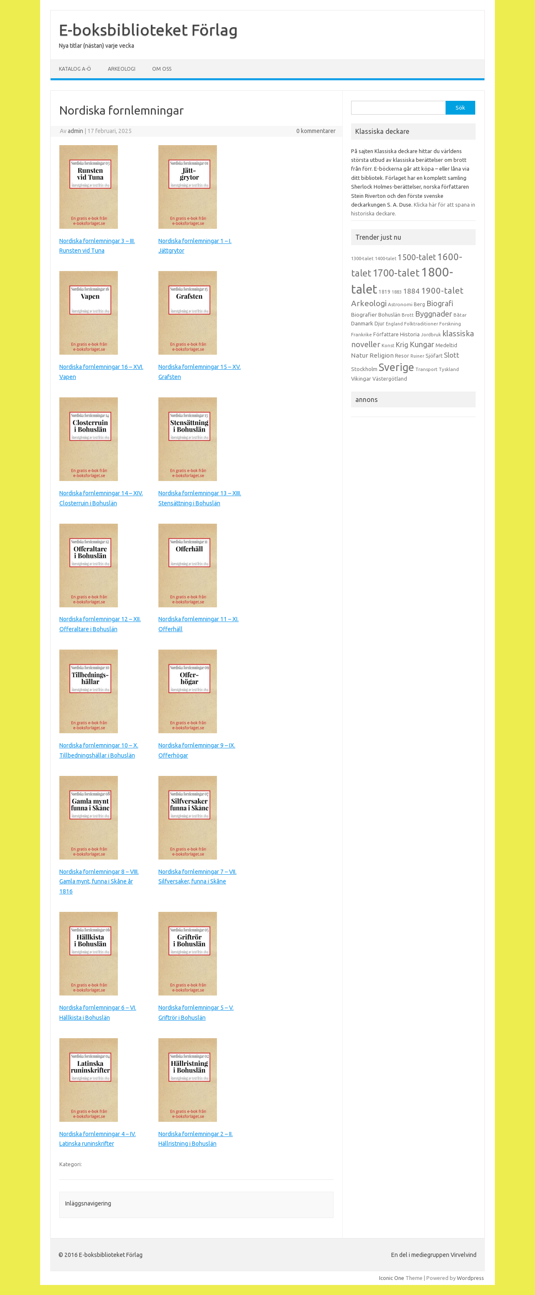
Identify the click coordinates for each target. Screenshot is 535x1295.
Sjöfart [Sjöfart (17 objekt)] (434, 355)
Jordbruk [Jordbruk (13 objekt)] (431, 334)
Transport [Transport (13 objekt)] (426, 369)
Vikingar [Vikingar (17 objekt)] (361, 378)
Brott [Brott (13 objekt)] (408, 314)
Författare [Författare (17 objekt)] (386, 334)
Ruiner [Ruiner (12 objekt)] (417, 355)
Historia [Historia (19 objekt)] (410, 334)
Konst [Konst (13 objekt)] (388, 345)
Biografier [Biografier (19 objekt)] (364, 314)
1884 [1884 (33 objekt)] (411, 291)
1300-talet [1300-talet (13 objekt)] (362, 258)
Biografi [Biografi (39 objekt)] (439, 303)
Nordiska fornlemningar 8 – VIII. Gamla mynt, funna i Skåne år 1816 (99, 881)
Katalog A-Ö (75, 69)
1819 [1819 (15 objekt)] (384, 291)
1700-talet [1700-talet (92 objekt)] (396, 272)
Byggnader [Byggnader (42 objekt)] (433, 314)
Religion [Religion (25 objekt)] (381, 355)
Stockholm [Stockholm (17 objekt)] (364, 369)
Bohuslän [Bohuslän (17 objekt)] (389, 314)
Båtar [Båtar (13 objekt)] (459, 314)
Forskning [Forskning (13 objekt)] (450, 323)
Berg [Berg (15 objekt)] (419, 304)
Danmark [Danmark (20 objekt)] (362, 323)
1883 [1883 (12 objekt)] (397, 291)
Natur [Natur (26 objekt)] (359, 355)
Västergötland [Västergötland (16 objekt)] (389, 378)
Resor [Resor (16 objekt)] (402, 355)
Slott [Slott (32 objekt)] (451, 355)
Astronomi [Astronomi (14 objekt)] (400, 304)
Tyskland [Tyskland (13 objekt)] (449, 369)
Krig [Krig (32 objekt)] (402, 344)
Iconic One (391, 1278)
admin (75, 131)
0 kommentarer (316, 131)
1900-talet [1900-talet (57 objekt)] (442, 290)
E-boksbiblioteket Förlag (148, 29)
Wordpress (470, 1278)
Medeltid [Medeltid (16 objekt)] (446, 345)
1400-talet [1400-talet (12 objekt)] (385, 258)
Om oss (161, 69)
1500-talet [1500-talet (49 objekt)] (416, 257)
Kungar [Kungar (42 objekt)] (422, 344)
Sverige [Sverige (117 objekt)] (396, 367)
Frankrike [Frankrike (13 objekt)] (361, 334)
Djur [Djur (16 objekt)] (379, 323)
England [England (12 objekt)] (394, 323)
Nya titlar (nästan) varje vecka (96, 45)
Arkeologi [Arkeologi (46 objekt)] (369, 303)
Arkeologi (121, 69)
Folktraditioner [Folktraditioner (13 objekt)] (421, 323)
